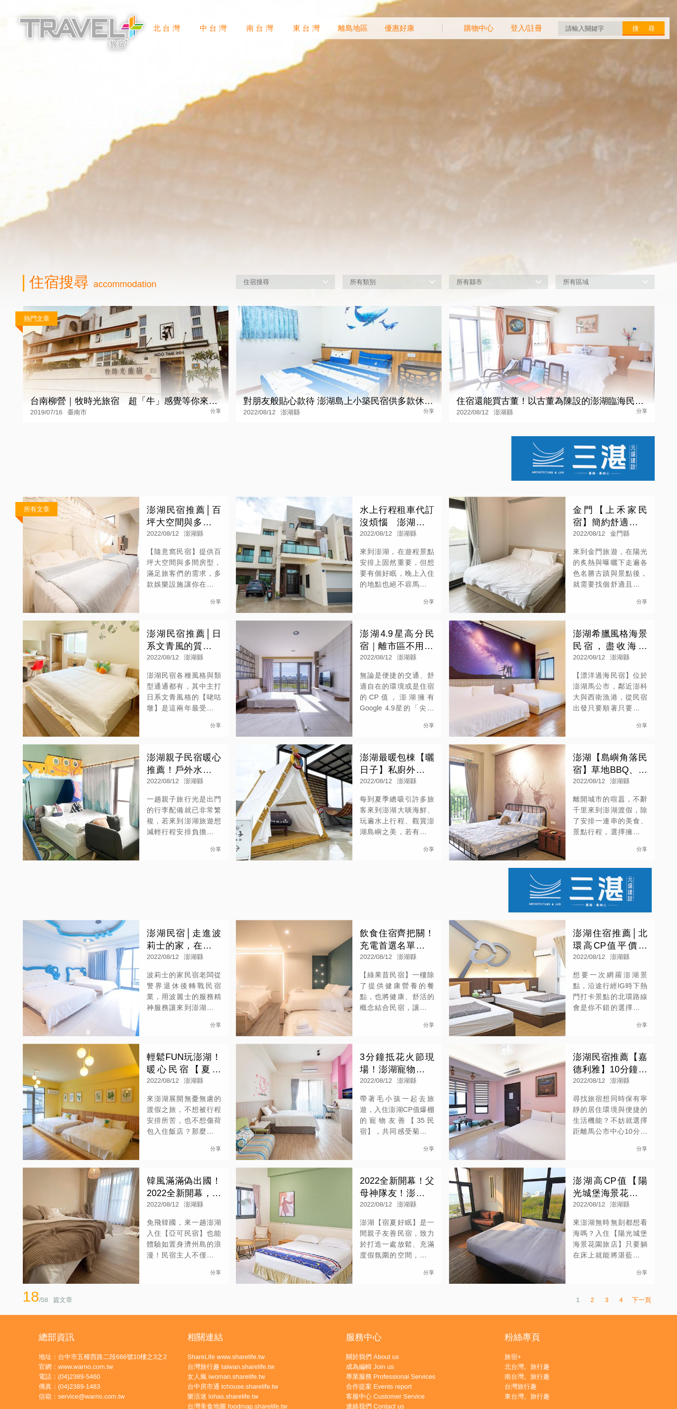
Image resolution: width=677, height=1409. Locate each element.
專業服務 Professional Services (391, 1376)
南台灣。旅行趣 (527, 1376)
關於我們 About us (372, 1356)
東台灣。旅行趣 (527, 1396)
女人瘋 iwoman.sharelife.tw (226, 1376)
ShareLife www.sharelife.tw (226, 1356)
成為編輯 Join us (370, 1366)
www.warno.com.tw (85, 1366)
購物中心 (479, 28)
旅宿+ (513, 1356)
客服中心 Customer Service (385, 1396)
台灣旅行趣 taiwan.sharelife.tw (231, 1366)
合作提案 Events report (379, 1386)
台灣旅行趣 (521, 1386)
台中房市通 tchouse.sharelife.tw (233, 1386)
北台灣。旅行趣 (527, 1366)
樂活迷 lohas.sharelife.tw (222, 1396)
